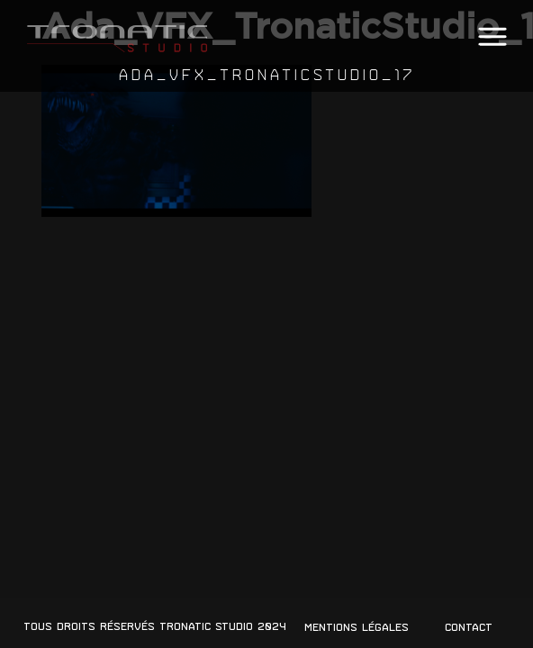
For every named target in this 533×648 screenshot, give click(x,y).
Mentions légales (356, 627)
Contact (468, 627)
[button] (492, 37)
